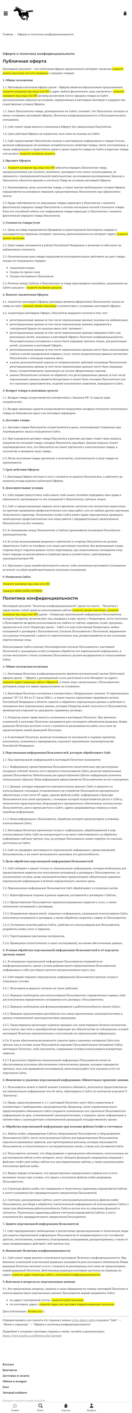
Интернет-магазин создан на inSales (24, 1400)
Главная (8, 34)
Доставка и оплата (16, 1376)
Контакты (10, 1370)
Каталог (8, 1364)
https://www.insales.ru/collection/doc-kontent (32, 1336)
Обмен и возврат (15, 1381)
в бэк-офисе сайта (84, 1320)
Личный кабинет (15, 1392)
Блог (6, 1387)
